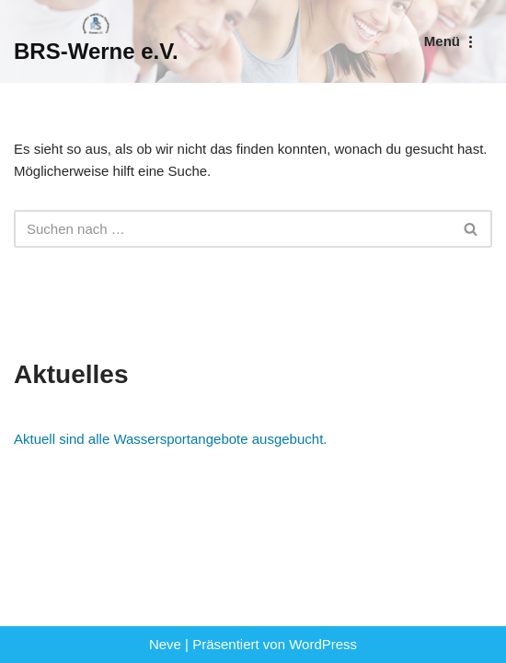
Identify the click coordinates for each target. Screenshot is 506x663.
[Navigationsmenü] (451, 41)
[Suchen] (232, 229)
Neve (165, 644)
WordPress (323, 644)
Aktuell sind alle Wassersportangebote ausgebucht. (170, 439)
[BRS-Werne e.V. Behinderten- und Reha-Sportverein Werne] (96, 41)
